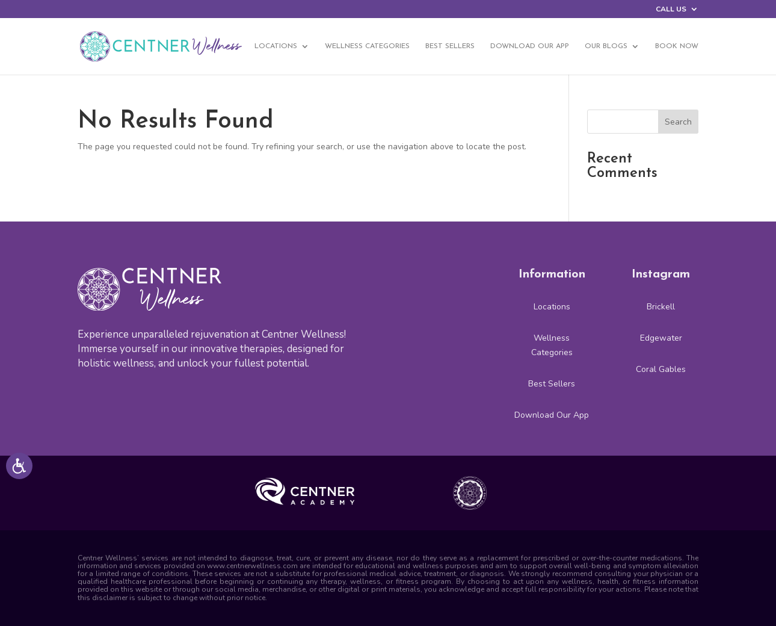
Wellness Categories (367, 46)
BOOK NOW (676, 46)
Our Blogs (606, 46)
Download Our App (529, 46)
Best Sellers (450, 46)
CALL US (671, 9)
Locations (275, 46)
